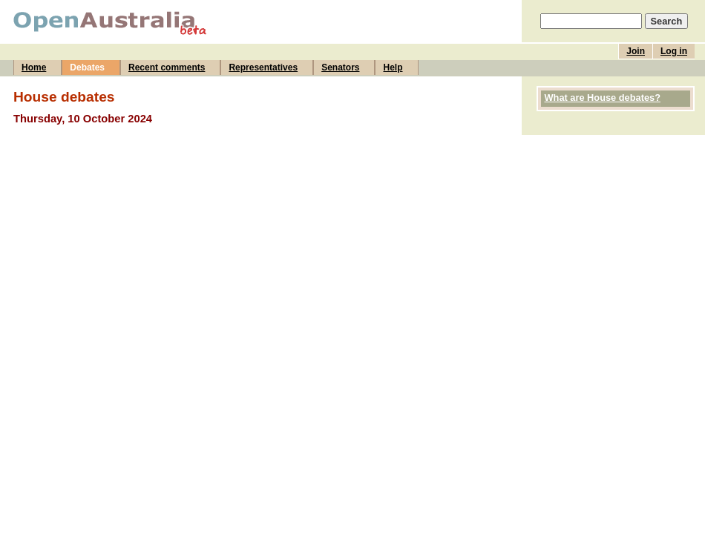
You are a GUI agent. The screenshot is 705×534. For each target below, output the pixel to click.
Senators (340, 67)
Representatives (263, 67)
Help (392, 67)
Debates (87, 67)
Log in (673, 51)
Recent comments (166, 67)
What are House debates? (602, 97)
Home (34, 67)
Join (635, 51)
